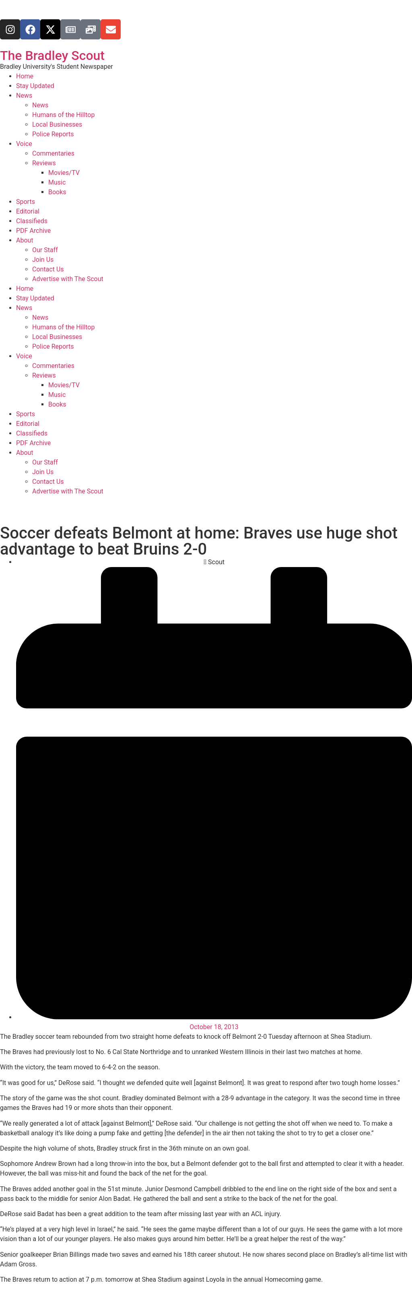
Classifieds (31, 221)
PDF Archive (33, 230)
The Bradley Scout (52, 55)
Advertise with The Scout (67, 279)
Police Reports (53, 134)
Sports (25, 202)
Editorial (27, 211)
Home (24, 76)
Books (57, 192)
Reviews (44, 163)
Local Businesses (57, 124)
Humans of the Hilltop (63, 115)
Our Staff (45, 250)
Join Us (43, 259)
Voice (24, 144)
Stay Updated (35, 86)
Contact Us (48, 269)
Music (57, 182)
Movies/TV (64, 173)
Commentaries (53, 153)
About (24, 240)
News (24, 95)
